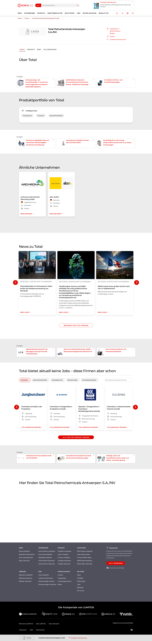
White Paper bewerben (84, 561)
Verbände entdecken (45, 557)
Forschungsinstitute (64, 581)
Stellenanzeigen (49, 49)
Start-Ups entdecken (45, 554)
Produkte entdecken (64, 551)
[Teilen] (122, 13)
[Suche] (77, 5)
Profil (22, 49)
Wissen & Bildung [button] (89, 13)
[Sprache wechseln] (127, 13)
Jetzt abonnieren (116, 563)
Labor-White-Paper (83, 554)
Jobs (78, 584)
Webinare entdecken (26, 575)
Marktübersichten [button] (55, 13)
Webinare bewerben (25, 578)
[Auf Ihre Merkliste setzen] (117, 13)
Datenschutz (40, 630)
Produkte (31, 49)
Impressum (23, 630)
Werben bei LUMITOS (26, 624)
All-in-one (80, 591)
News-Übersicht (24, 561)
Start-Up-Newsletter (26, 557)
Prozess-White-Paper (84, 557)
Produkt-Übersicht (64, 564)
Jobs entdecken (43, 575)
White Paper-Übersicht (84, 564)
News (39, 49)
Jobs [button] (78, 13)
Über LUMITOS (41, 624)
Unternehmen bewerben (46, 561)
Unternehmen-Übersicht (46, 564)
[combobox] (118, 380)
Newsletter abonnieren (27, 554)
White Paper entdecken (85, 551)
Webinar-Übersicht (25, 581)
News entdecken (24, 551)
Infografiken (62, 578)
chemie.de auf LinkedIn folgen (115, 568)
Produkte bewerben (64, 561)
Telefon (110, 36)
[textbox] (118, 380)
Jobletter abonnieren (45, 578)
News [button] (20, 13)
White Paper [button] (69, 13)
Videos (60, 584)
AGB (31, 630)
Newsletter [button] (103, 13)
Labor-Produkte (63, 554)
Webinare (80, 587)
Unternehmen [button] (29, 13)
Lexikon (60, 575)
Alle (37, 5)
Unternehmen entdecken (46, 551)
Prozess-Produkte (64, 557)
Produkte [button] (41, 13)
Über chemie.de (54, 624)
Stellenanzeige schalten (46, 581)
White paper (81, 581)
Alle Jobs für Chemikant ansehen (76, 437)
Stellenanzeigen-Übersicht (47, 584)
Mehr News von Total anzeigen (76, 325)
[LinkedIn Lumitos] (131, 630)
